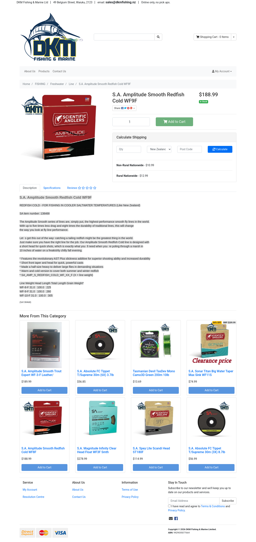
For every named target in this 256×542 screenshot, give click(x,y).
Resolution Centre (33, 496)
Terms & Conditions (213, 506)
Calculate (220, 149)
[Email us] (171, 518)
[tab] (30, 188)
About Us (29, 71)
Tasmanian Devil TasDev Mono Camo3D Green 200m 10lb (154, 373)
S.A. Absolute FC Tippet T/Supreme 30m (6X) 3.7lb (95, 373)
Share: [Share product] (123, 108)
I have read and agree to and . (199, 508)
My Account (30, 489)
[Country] (159, 149)
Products (43, 71)
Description (30, 187)
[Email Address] (193, 500)
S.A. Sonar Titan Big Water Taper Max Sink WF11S (211, 373)
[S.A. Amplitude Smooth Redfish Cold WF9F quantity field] (131, 121)
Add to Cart (174, 122)
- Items (212, 36)
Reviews (81, 187)
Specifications (52, 187)
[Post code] (189, 149)
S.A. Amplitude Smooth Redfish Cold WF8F (43, 450)
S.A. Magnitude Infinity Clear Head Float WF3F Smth (96, 450)
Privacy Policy (130, 496)
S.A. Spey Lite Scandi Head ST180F (151, 450)
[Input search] (124, 37)
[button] (221, 71)
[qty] (128, 149)
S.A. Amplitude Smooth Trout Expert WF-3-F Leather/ (41, 373)
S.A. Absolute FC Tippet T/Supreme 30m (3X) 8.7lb (207, 450)
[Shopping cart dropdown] (233, 37)
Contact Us (59, 71)
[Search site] (158, 37)
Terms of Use (130, 489)
